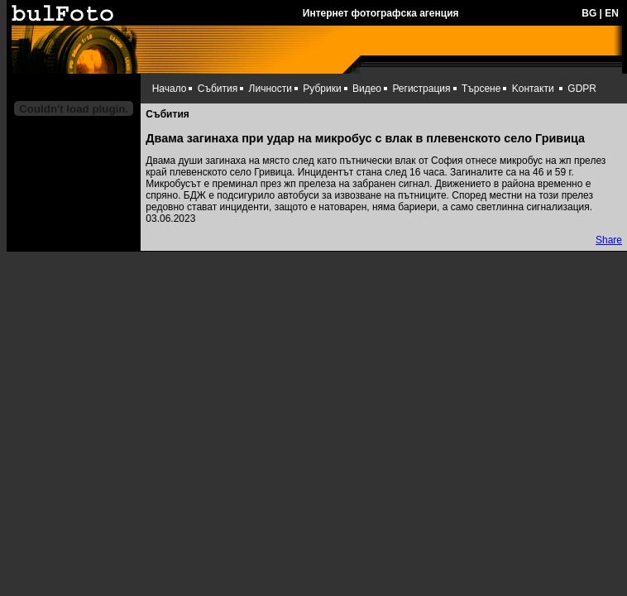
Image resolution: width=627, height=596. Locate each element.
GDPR (581, 88)
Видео (366, 88)
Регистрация (421, 88)
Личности (270, 88)
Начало (169, 88)
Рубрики (322, 88)
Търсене (481, 88)
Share (609, 240)
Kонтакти (533, 88)
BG (589, 13)
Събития (217, 88)
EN (612, 13)
